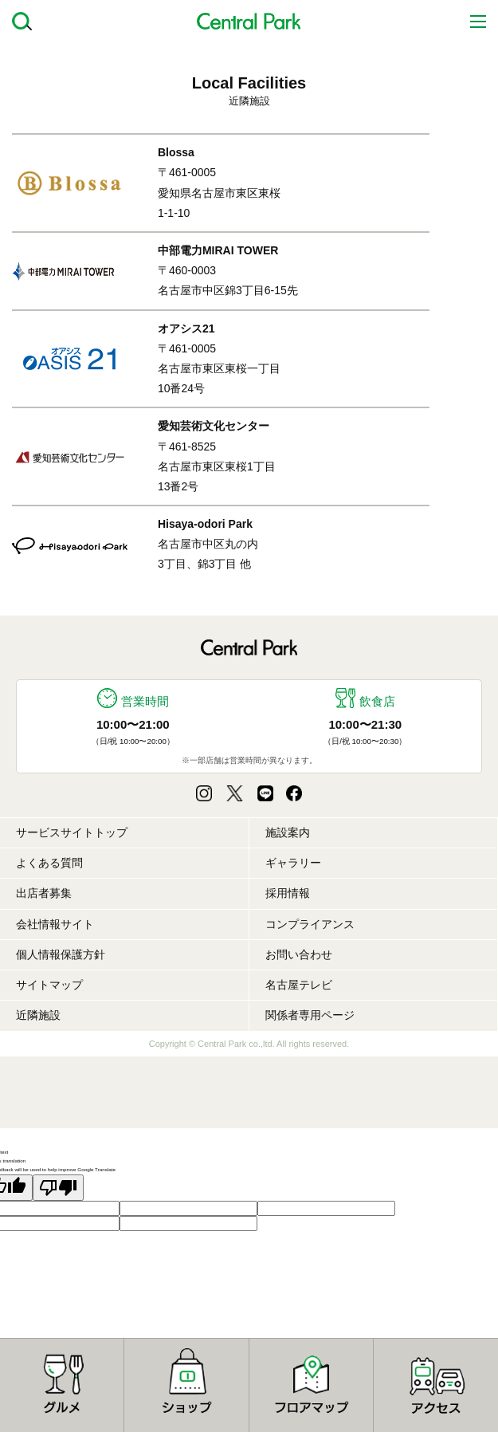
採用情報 (287, 893)
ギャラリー (293, 862)
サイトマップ (49, 984)
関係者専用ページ (310, 1015)
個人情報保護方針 (60, 954)
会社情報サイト (55, 924)
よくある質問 (49, 862)
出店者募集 (44, 893)
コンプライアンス (310, 924)
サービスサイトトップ (71, 832)
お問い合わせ (298, 954)
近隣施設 (38, 1015)
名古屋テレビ (298, 984)
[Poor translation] (58, 1187)
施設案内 (287, 832)
